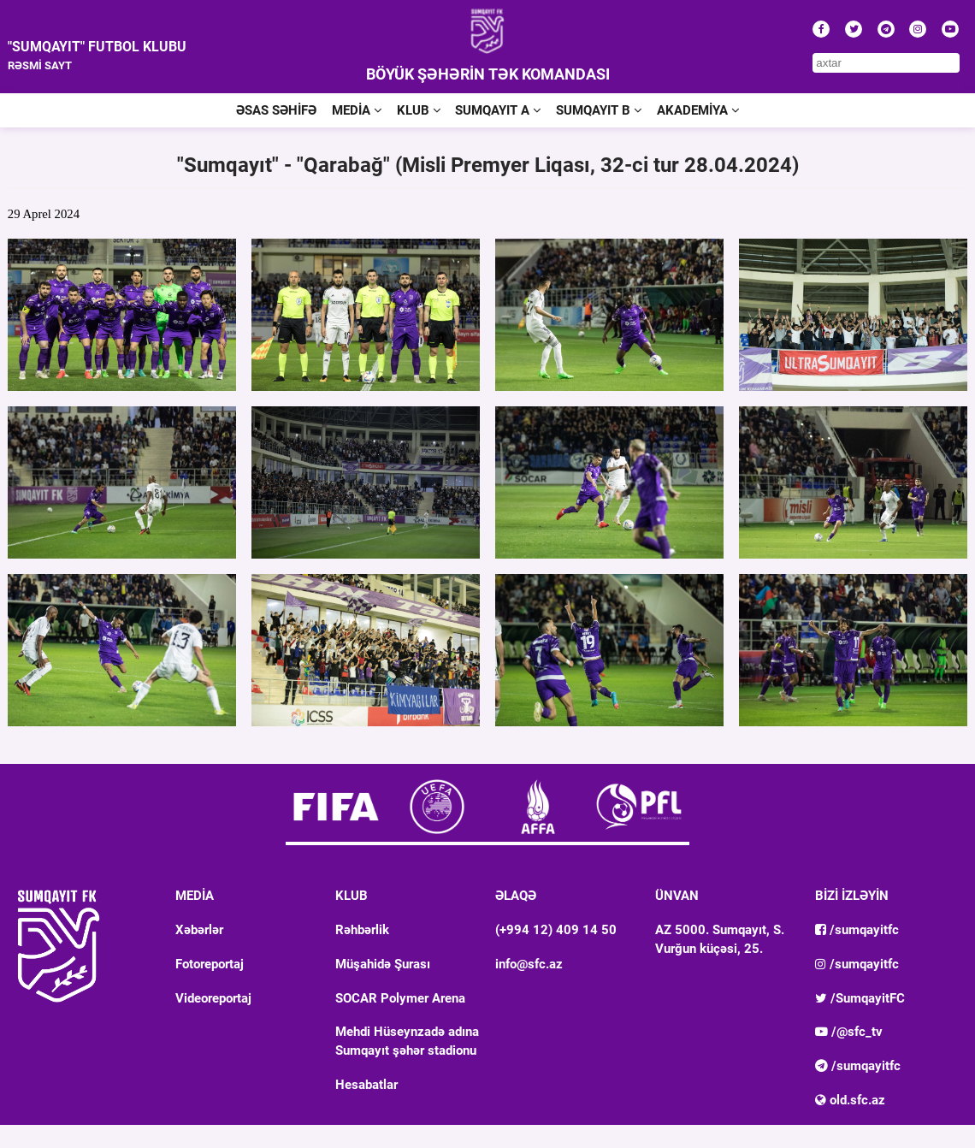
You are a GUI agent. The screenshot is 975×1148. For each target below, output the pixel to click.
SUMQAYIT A (498, 110)
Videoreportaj (213, 998)
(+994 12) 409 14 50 (556, 930)
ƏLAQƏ (515, 895)
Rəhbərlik (362, 930)
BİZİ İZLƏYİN (852, 895)
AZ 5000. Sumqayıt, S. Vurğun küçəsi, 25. (719, 939)
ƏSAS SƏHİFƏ (276, 110)
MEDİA (356, 110)
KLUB (418, 110)
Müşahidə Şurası (382, 964)
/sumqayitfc (857, 930)
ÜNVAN (677, 895)
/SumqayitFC (860, 998)
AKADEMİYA (698, 110)
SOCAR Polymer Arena (400, 998)
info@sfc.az (529, 964)
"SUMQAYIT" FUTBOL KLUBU (97, 46)
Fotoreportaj (209, 964)
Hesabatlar (366, 1084)
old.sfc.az (850, 1100)
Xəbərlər (199, 930)
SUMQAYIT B (598, 110)
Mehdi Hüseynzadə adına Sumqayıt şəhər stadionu (407, 1041)
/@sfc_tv (849, 1031)
